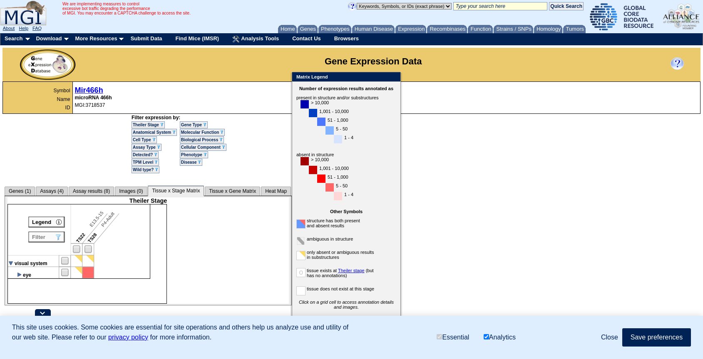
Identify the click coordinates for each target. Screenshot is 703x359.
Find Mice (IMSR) (197, 38)
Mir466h (89, 90)
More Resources (96, 38)
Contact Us (306, 38)
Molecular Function (202, 132)
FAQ (37, 28)
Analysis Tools (255, 39)
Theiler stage (351, 270)
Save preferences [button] (657, 337)
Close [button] (609, 337)
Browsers (346, 38)
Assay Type (146, 147)
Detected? (145, 154)
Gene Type (193, 125)
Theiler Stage (148, 125)
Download (49, 38)
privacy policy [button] (128, 337)
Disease (191, 162)
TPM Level (145, 162)
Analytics (500, 337)
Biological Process (202, 140)
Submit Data (146, 38)
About (9, 28)
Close (393, 77)
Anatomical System (154, 132)
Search (13, 38)
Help (23, 28)
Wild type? (145, 169)
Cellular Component (203, 147)
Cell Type (144, 140)
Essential (453, 337)
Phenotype (194, 154)
